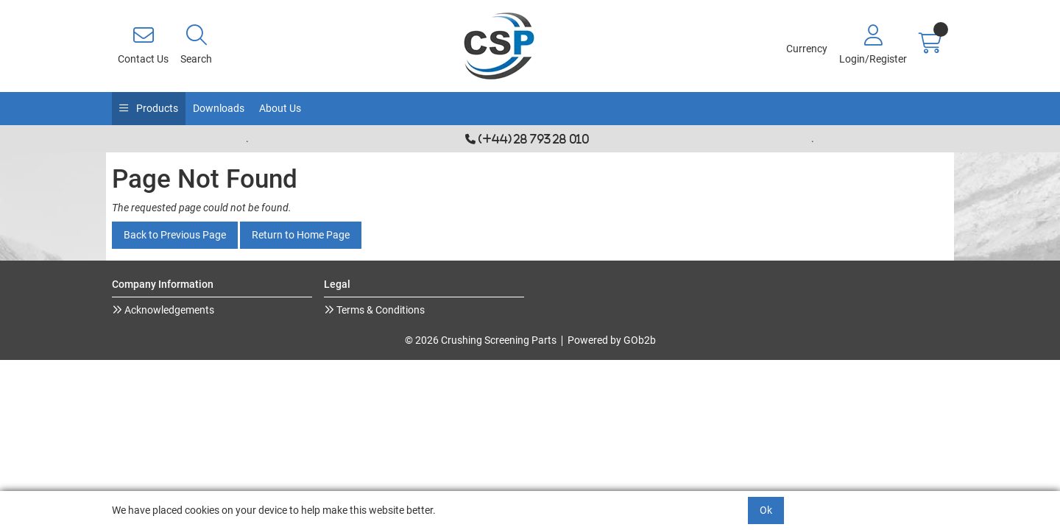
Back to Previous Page (175, 235)
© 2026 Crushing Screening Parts (480, 340)
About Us (280, 108)
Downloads (218, 108)
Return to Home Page (301, 235)
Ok (766, 510)
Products (156, 108)
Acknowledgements (168, 310)
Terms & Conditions (379, 310)
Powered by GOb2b (612, 340)
